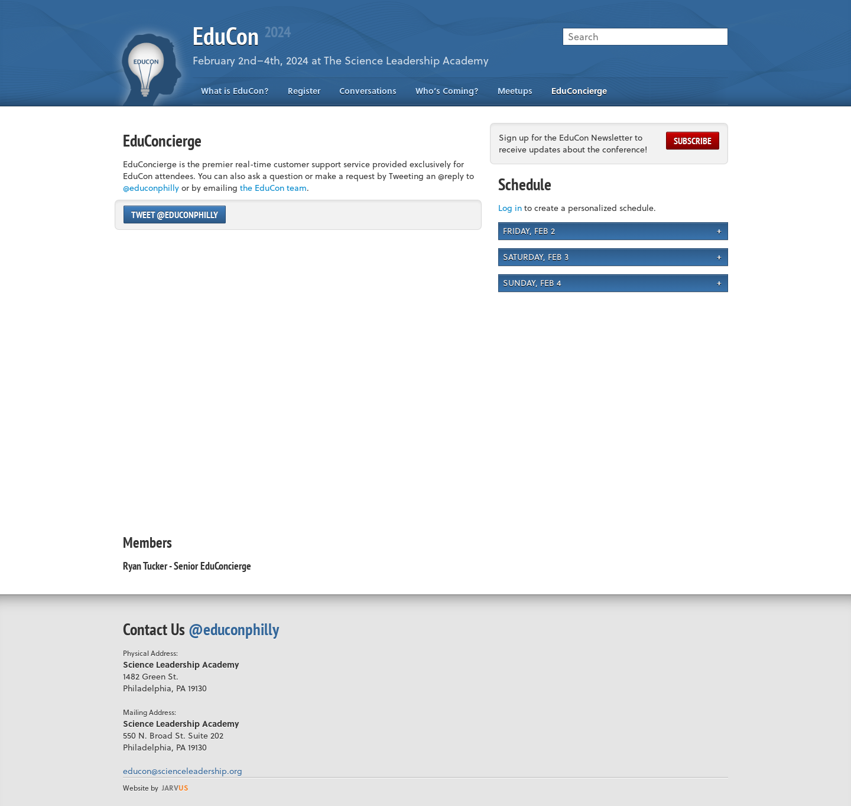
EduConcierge (579, 90)
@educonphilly (151, 187)
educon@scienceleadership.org (182, 771)
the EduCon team (273, 187)
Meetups (515, 90)
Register (304, 90)
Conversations (368, 90)
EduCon (241, 36)
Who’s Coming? (447, 90)
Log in (510, 208)
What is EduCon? (235, 90)
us (175, 787)
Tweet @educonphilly (174, 214)
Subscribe (693, 141)
